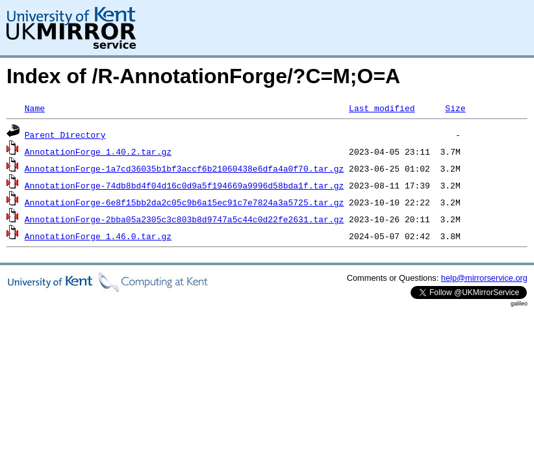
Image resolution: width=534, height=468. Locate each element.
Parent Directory (65, 134)
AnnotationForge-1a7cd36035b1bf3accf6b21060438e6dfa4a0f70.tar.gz (184, 168)
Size (455, 108)
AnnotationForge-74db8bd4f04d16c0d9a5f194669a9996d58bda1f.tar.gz (184, 185)
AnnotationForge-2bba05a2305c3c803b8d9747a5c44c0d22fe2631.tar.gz (184, 219)
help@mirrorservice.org (484, 278)
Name (35, 108)
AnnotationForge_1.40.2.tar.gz (98, 151)
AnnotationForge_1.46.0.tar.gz (98, 236)
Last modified (381, 108)
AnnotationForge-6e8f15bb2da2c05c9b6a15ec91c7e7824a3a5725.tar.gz (184, 202)
